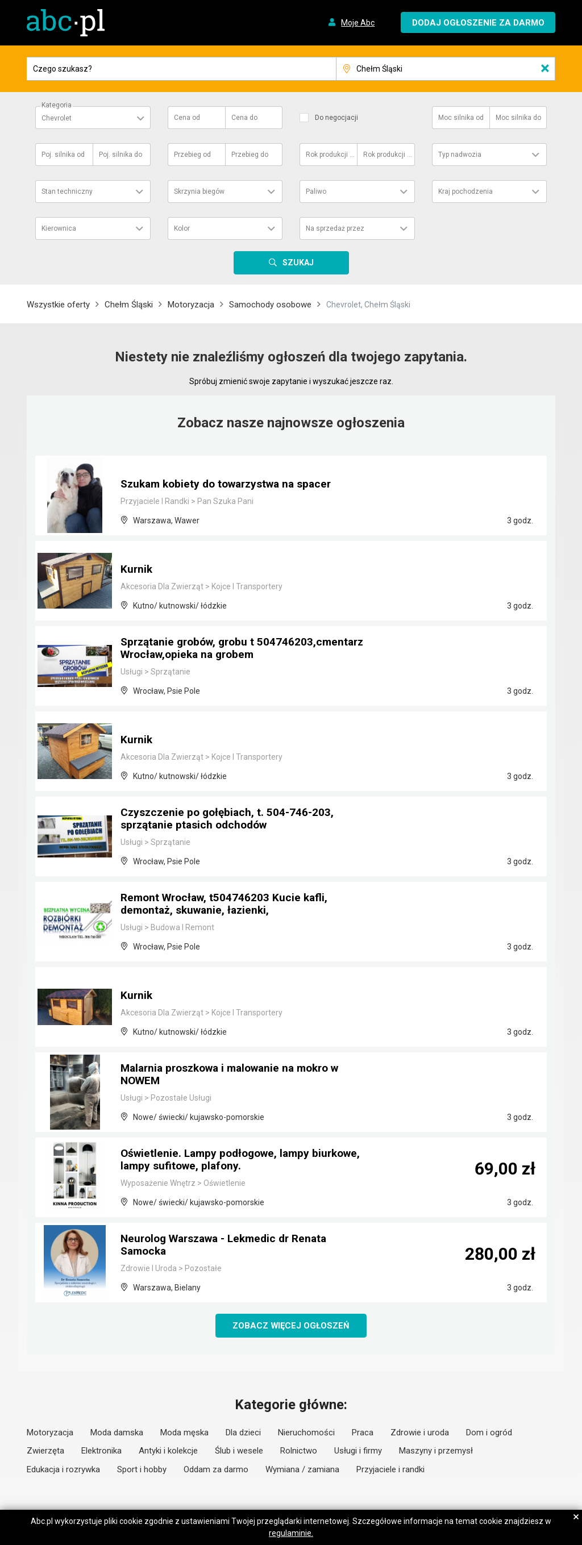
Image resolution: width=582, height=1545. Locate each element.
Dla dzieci (243, 1433)
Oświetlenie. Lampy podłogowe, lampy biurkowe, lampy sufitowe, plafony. (245, 1160)
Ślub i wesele (239, 1451)
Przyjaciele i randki (390, 1470)
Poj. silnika (63, 155)
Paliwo (316, 191)
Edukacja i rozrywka (63, 1470)
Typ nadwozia (459, 155)
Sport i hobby (142, 1470)
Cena (187, 118)
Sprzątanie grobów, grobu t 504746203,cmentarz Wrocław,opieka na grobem (225, 644)
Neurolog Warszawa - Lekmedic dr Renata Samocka (230, 1246)
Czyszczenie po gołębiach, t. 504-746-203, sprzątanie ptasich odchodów (230, 819)
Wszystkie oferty (58, 304)
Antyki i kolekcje (168, 1451)
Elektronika (101, 1451)
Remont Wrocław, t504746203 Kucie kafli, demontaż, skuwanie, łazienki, (227, 905)
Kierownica (58, 228)
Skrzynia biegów (199, 191)
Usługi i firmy (358, 1451)
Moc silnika (461, 118)
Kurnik (136, 570)
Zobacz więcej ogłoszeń (291, 1326)
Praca (362, 1433)
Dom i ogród (489, 1433)
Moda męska (184, 1433)
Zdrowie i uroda (419, 1433)
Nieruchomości (306, 1433)
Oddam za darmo (216, 1470)
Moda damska (116, 1433)
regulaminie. (291, 1533)
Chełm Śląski (129, 304)
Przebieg (192, 155)
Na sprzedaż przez (335, 228)
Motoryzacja (191, 304)
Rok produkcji (331, 155)
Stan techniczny (67, 191)
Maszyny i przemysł (436, 1451)
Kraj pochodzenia (465, 191)
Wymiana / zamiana (302, 1470)
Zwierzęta (45, 1451)
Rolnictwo (298, 1451)
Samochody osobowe (270, 304)
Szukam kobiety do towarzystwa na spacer (232, 485)
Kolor (182, 228)
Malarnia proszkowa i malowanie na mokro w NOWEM (237, 1075)
